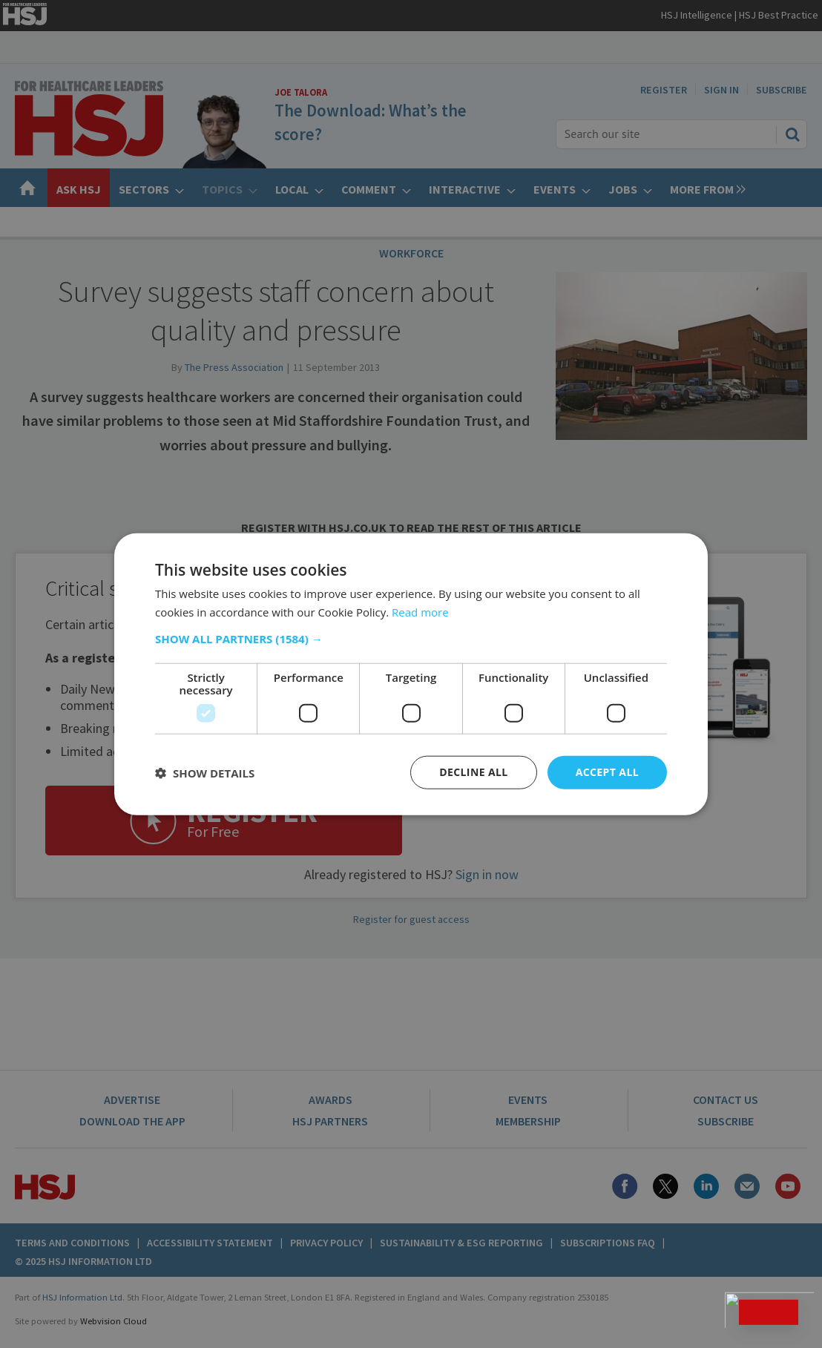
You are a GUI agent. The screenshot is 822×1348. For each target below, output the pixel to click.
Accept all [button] (607, 772)
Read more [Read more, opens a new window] (420, 611)
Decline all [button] (473, 772)
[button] (411, 638)
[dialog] (411, 674)
